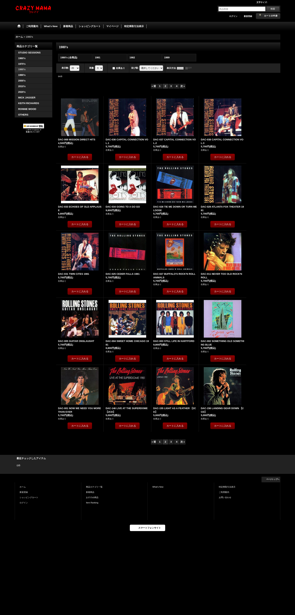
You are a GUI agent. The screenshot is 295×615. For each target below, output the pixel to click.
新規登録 (248, 16)
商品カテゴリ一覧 (94, 487)
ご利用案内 (224, 492)
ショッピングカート (29, 497)
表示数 (65, 68)
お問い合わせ (225, 497)
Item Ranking (92, 503)
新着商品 (90, 492)
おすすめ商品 (92, 497)
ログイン (233, 16)
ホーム (23, 487)
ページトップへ (272, 479)
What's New (157, 487)
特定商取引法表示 (227, 487)
